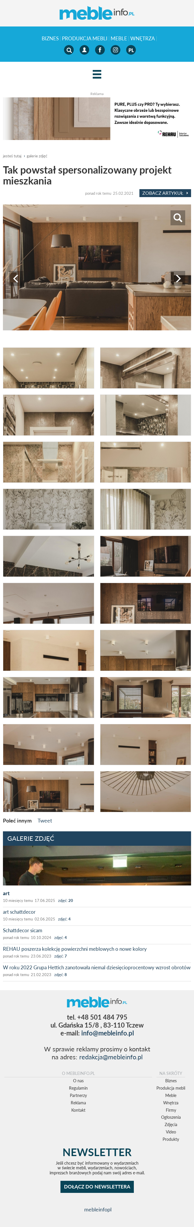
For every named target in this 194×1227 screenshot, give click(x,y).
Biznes (50, 38)
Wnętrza (142, 38)
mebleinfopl (98, 1209)
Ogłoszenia (171, 1117)
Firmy (171, 1110)
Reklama (78, 1102)
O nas (78, 1080)
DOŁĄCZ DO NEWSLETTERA (97, 1186)
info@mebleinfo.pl (107, 1033)
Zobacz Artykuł (165, 193)
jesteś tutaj (12, 156)
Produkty (171, 1139)
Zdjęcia (171, 1124)
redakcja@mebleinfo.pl (111, 1057)
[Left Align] (97, 74)
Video (171, 1131)
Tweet (45, 820)
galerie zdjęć (37, 156)
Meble (119, 38)
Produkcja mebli (84, 38)
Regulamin (78, 1088)
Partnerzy (78, 1095)
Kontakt (78, 1110)
